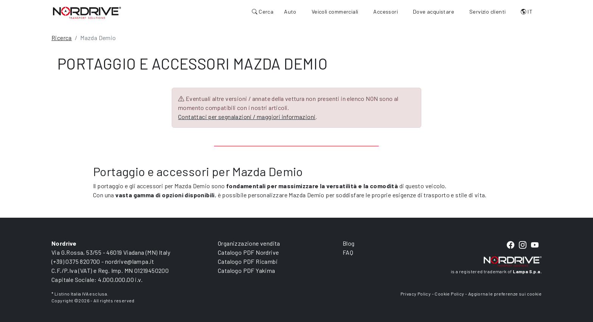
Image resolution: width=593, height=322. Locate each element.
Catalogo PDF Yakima (246, 270)
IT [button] (526, 11)
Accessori (385, 11)
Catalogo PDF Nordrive (248, 252)
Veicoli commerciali (335, 11)
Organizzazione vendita (249, 243)
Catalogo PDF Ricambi (248, 261)
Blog (349, 243)
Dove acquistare (433, 11)
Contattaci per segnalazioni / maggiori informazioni (246, 116)
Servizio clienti (487, 11)
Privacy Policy (416, 293)
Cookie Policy (449, 293)
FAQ (348, 252)
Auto (290, 11)
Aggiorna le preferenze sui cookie (505, 293)
